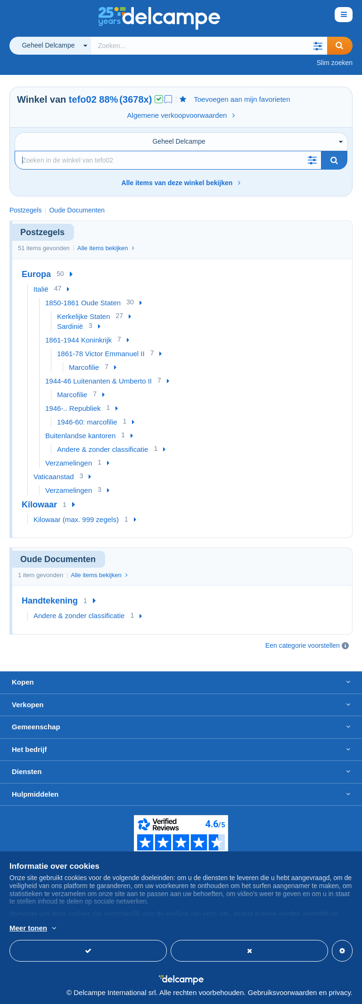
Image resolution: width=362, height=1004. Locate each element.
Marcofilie (84, 367)
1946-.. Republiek (73, 408)
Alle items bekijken (105, 248)
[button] (317, 45)
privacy (339, 992)
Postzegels (25, 210)
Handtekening (50, 600)
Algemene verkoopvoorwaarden (181, 115)
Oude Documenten (77, 210)
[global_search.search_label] (209, 46)
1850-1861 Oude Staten (83, 303)
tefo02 (83, 99)
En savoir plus (109, 928)
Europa (36, 274)
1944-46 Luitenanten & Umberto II (98, 381)
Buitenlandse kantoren (80, 436)
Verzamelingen (68, 463)
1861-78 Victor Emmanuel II (101, 354)
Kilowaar (39, 504)
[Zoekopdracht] (168, 160)
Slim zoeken (335, 62)
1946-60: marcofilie (87, 422)
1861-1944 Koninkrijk (78, 340)
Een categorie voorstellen (302, 645)
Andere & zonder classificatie (102, 449)
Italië (41, 289)
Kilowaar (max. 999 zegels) (76, 519)
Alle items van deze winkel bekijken (181, 183)
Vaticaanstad (53, 477)
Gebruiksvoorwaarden (282, 992)
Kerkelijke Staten (83, 316)
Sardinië (70, 326)
